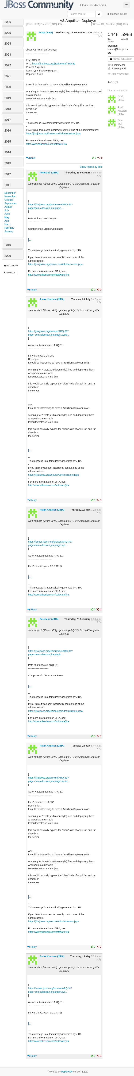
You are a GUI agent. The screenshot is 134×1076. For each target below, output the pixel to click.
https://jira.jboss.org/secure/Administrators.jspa (53, 474)
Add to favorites (118, 73)
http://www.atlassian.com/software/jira (46, 144)
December (10, 192)
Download (10, 272)
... (30, 239)
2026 (8, 22)
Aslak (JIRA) (45, 32)
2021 (8, 76)
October (9, 199)
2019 (8, 98)
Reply (31, 158)
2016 (8, 130)
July (7, 210)
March (8, 224)
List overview (11, 265)
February (9, 227)
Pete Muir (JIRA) (49, 172)
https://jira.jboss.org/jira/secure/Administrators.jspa (53, 133)
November (10, 196)
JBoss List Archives (55, 5)
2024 (8, 43)
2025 (8, 32)
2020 (8, 87)
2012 (8, 174)
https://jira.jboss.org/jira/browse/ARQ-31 (53, 63)
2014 (8, 152)
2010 (8, 245)
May (7, 217)
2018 (8, 109)
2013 (8, 163)
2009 (8, 255)
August (8, 206)
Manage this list (117, 14)
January (9, 231)
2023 (8, 54)
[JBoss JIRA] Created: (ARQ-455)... (45, 24)
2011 (8, 185)
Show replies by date (91, 166)
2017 (8, 119)
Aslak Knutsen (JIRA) (52, 299)
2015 (8, 141)
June (7, 213)
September (10, 203)
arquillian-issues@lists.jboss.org (118, 49)
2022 (8, 65)
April (7, 220)
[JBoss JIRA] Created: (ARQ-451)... (110, 24)
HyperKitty (67, 1071)
